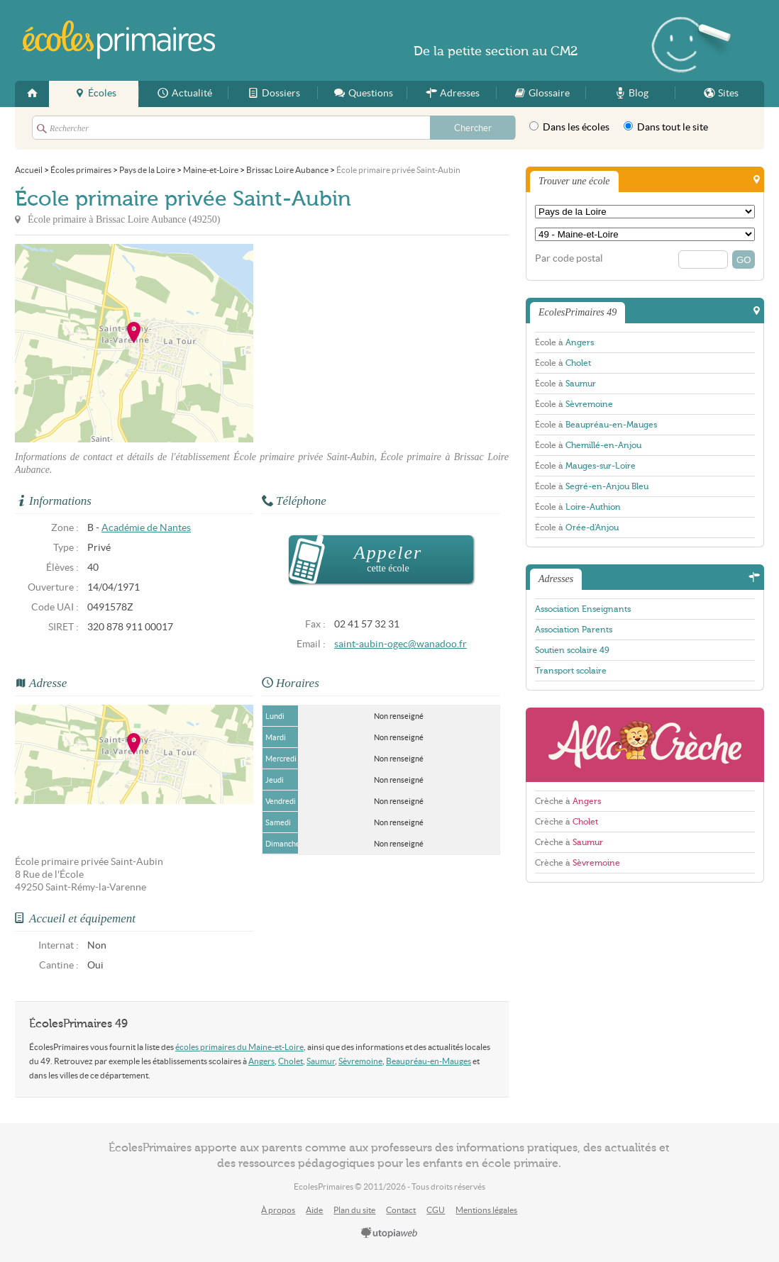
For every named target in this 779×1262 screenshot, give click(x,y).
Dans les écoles (569, 127)
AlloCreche (645, 745)
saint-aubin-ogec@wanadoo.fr (400, 644)
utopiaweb (389, 1234)
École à (564, 342)
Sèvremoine (360, 1061)
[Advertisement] (381, 343)
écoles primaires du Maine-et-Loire (239, 1046)
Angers (261, 1061)
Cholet (290, 1061)
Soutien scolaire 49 (572, 650)
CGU (435, 1209)
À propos (278, 1209)
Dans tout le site (666, 127)
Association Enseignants (583, 609)
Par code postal (569, 258)
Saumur (320, 1061)
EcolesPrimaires (119, 40)
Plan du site (354, 1209)
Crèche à (568, 801)
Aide (314, 1209)
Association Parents (573, 630)
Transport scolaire (571, 671)
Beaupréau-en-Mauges (428, 1061)
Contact (401, 1209)
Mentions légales (486, 1209)
